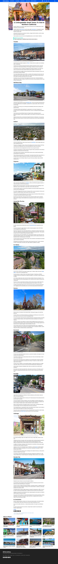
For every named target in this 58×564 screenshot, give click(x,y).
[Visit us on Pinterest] (8, 557)
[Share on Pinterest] (18, 511)
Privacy (9, 555)
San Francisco (22, 29)
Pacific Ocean (23, 411)
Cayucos (27, 182)
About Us (14, 555)
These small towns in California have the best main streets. (25, 39)
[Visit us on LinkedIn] (9, 557)
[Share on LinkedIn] (20, 511)
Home (3, 555)
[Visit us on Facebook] (5, 557)
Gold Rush (33, 142)
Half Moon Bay (28, 102)
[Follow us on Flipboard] (3, 557)
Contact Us (6, 555)
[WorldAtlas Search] (54, 1)
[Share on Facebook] (15, 511)
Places (10, 516)
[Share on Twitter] (17, 511)
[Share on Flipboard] (14, 511)
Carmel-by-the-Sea (32, 225)
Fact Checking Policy (17, 555)
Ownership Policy (28, 555)
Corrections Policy (23, 555)
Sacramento (34, 29)
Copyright (11, 555)
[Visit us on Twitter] (6, 557)
